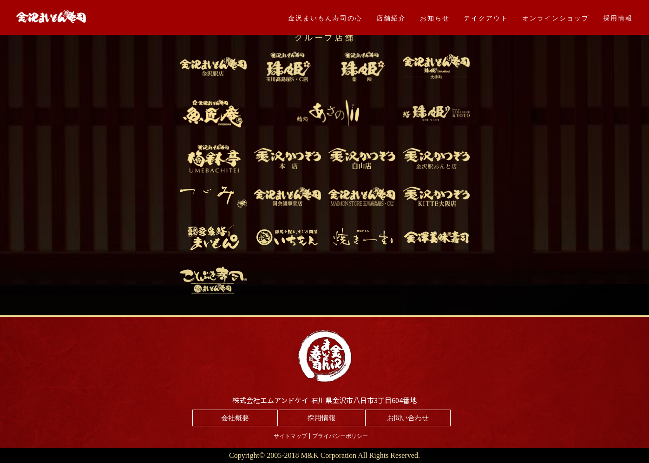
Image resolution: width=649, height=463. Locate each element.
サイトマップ (290, 436)
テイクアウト (486, 18)
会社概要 (235, 418)
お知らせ (435, 18)
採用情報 (618, 18)
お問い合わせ (408, 418)
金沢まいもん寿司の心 (325, 18)
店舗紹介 (391, 18)
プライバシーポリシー (340, 436)
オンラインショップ (555, 18)
